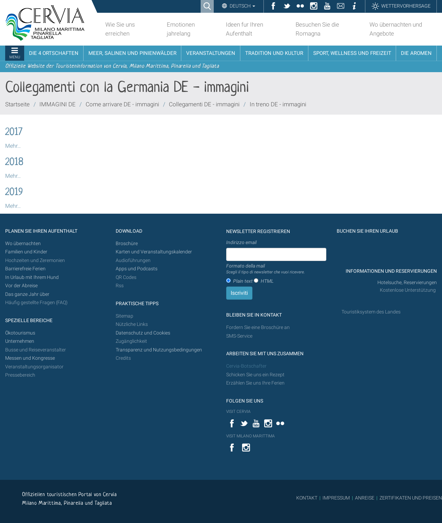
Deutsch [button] (242, 6)
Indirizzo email (241, 242)
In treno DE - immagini (278, 104)
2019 (14, 192)
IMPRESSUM (336, 498)
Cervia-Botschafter (246, 366)
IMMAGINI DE (57, 104)
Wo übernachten (23, 243)
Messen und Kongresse (30, 358)
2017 (13, 132)
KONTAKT (306, 498)
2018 (14, 162)
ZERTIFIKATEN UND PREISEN (410, 498)
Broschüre (127, 243)
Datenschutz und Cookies (143, 333)
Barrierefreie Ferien (26, 269)
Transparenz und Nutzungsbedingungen (159, 350)
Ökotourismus (20, 333)
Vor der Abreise (21, 286)
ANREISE (364, 498)
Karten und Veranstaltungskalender (154, 252)
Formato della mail (265, 269)
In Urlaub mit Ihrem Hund (32, 277)
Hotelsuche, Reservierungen (407, 282)
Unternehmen (19, 341)
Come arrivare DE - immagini (122, 104)
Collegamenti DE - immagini (204, 104)
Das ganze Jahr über (27, 294)
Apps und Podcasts (136, 269)
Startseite (17, 104)
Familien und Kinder (26, 252)
